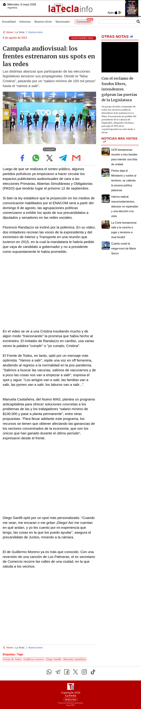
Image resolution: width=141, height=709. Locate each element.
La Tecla (19, 32)
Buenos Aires (43, 21)
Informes (25, 21)
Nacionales (63, 21)
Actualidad (9, 21)
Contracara (84, 21)
